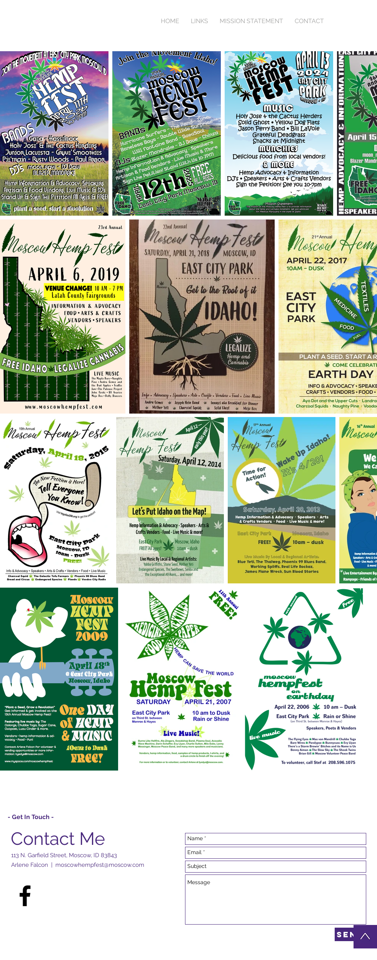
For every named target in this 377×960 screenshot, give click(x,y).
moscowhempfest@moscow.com (99, 864)
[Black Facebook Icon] (25, 896)
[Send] (350, 934)
